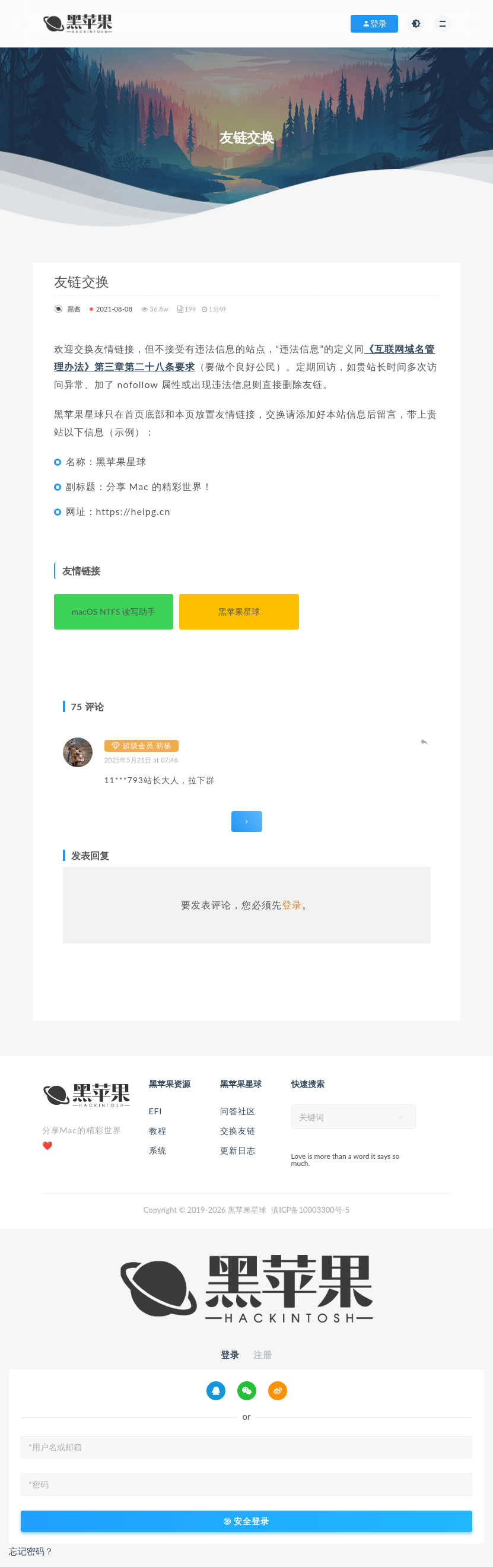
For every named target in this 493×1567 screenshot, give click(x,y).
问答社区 (238, 1111)
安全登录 (247, 1521)
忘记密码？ (31, 1551)
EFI (156, 1111)
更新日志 (238, 1150)
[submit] (400, 1117)
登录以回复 (425, 742)
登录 (292, 904)
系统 (158, 1150)
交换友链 (238, 1131)
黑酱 (67, 308)
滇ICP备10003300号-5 (310, 1210)
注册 (262, 1354)
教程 (158, 1131)
